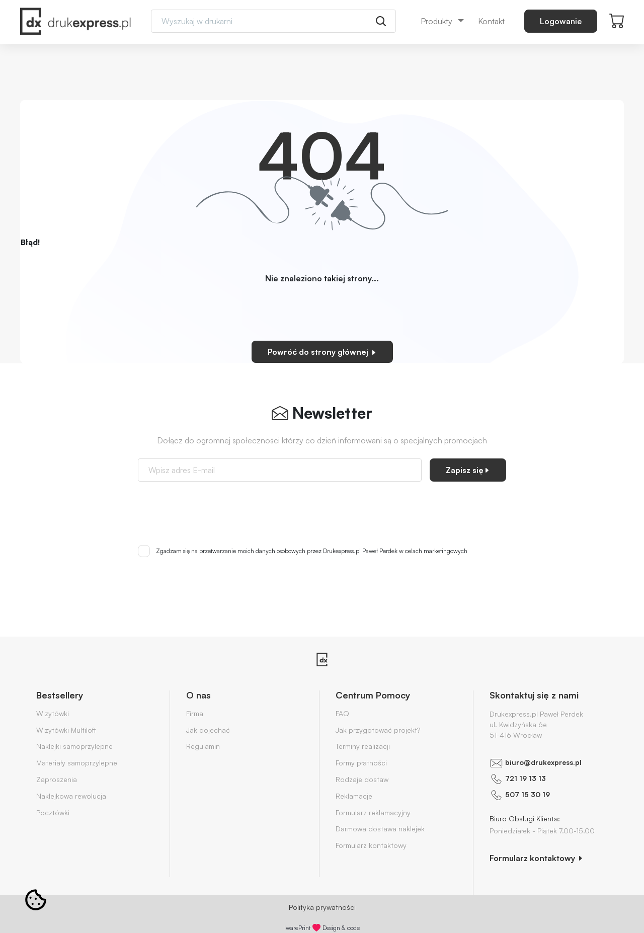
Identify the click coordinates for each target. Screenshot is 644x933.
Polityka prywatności (322, 907)
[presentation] (322, 509)
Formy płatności (361, 762)
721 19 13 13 (525, 778)
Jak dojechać (208, 730)
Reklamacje (354, 796)
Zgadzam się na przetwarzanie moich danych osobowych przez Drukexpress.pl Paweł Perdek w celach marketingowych (311, 551)
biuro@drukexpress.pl (543, 762)
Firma (194, 713)
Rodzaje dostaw (362, 779)
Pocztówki (52, 812)
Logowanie (561, 21)
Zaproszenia (56, 779)
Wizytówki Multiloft (66, 730)
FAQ (342, 713)
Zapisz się (468, 470)
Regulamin (203, 746)
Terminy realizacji (363, 746)
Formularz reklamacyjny (373, 812)
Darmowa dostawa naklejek (380, 828)
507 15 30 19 (527, 794)
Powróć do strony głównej (322, 352)
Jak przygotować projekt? (378, 730)
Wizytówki (52, 713)
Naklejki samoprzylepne (74, 746)
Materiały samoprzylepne (76, 762)
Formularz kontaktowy (371, 845)
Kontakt (491, 21)
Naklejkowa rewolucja (71, 796)
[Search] (273, 21)
